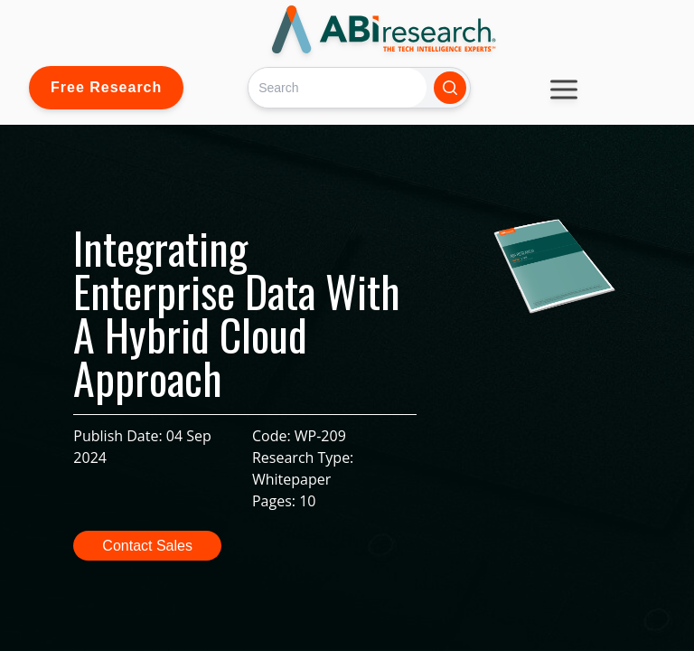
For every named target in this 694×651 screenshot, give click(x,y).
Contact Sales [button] (147, 545)
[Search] (338, 87)
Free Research (106, 87)
